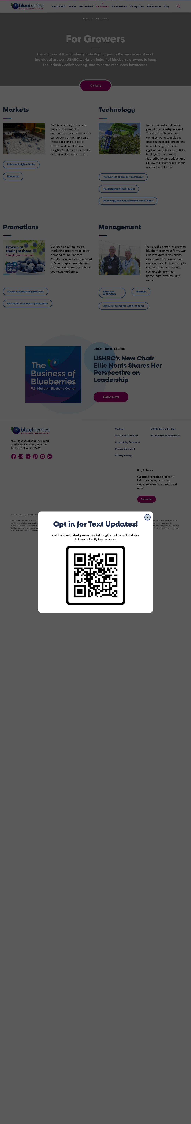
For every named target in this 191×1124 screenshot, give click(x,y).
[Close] (147, 517)
